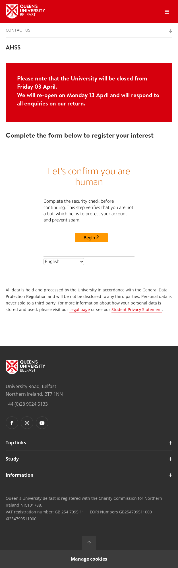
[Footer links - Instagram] (27, 422)
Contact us (18, 30)
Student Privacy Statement (136, 309)
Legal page (79, 309)
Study (12, 459)
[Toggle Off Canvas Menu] (166, 11)
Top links (16, 443)
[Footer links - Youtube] (42, 422)
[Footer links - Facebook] (12, 422)
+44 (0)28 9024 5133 (27, 404)
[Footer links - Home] (25, 367)
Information (20, 475)
